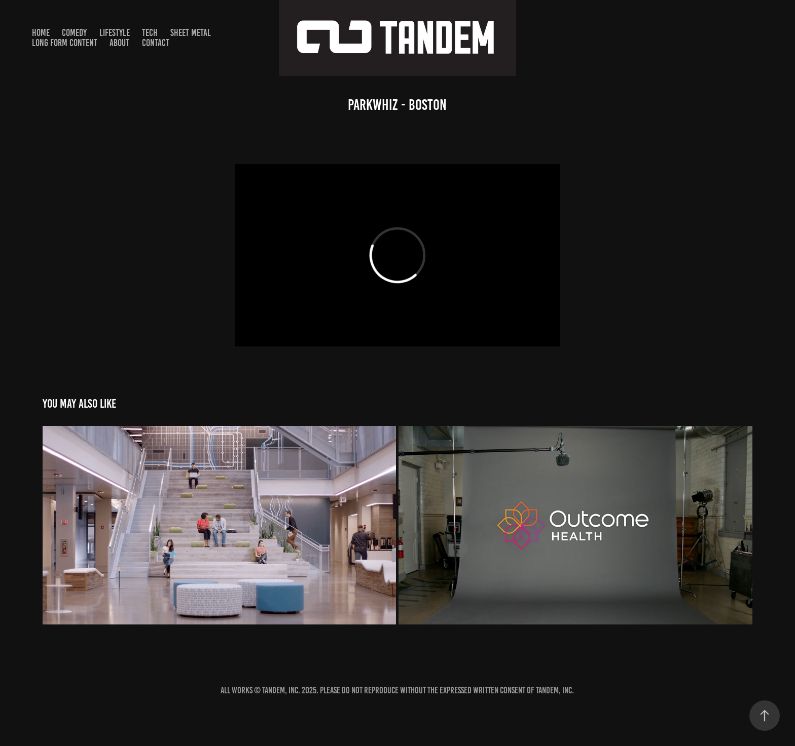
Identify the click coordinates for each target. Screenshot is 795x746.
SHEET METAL (190, 32)
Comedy (74, 32)
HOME (41, 32)
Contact (155, 42)
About (119, 42)
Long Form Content (64, 42)
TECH (150, 32)
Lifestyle (114, 32)
